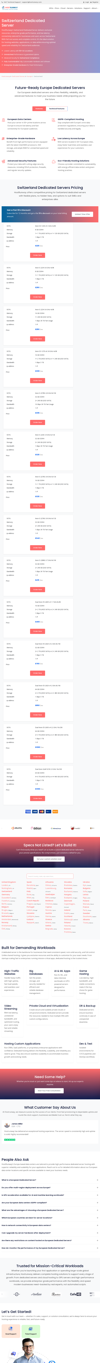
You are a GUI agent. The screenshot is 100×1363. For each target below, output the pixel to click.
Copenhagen (69, 717)
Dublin (67, 726)
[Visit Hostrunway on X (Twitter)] (16, 1241)
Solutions (78, 8)
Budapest (68, 710)
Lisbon (29, 723)
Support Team (88, 1222)
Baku (47, 710)
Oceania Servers (51, 1246)
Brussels (5, 726)
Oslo (3, 741)
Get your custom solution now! (49, 672)
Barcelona (31, 698)
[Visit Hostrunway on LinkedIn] (5, 1241)
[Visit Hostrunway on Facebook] (11, 1241)
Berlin (4, 716)
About (94, 8)
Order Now (24, 258)
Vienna (48, 729)
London (5, 698)
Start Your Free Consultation (49, 903)
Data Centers (88, 1226)
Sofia (85, 704)
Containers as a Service (32, 1234)
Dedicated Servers (18, 76)
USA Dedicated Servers (51, 1223)
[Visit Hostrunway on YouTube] (22, 1241)
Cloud (63, 8)
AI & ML (67, 1214)
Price (57, 8)
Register (94, 2)
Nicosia (48, 723)
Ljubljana (30, 729)
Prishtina (68, 745)
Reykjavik (30, 735)
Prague (30, 716)
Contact (86, 1218)
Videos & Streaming (71, 1218)
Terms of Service (89, 1233)
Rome (29, 707)
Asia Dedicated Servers (51, 1241)
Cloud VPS (30, 1214)
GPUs (51, 8)
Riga (85, 710)
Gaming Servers (70, 1226)
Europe (29, 76)
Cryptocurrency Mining (70, 1237)
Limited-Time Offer (82, 214)
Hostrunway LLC (14, 1259)
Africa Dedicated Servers (51, 1235)
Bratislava (68, 698)
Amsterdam (6, 732)
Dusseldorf (6, 710)
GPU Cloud (31, 1218)
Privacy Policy (88, 1229)
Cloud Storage (32, 1222)
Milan (29, 710)
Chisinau (49, 716)
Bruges (5, 723)
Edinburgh (68, 732)
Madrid (29, 701)
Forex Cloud (31, 1229)
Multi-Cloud (31, 1226)
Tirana (85, 735)
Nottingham (7, 701)
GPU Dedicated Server (51, 1217)
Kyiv (84, 698)
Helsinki (67, 738)
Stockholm (87, 729)
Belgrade (49, 741)
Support (87, 8)
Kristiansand (7, 738)
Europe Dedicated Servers (52, 1229)
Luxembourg (50, 701)
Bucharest (68, 704)
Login (86, 2)
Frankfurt (6, 713)
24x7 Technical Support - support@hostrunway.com (22, 2)
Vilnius (48, 698)
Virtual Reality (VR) (71, 1222)
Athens (48, 735)
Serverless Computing (68, 1230)
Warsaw (86, 717)
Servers (70, 8)
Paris (85, 723)
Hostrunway (6, 76)
